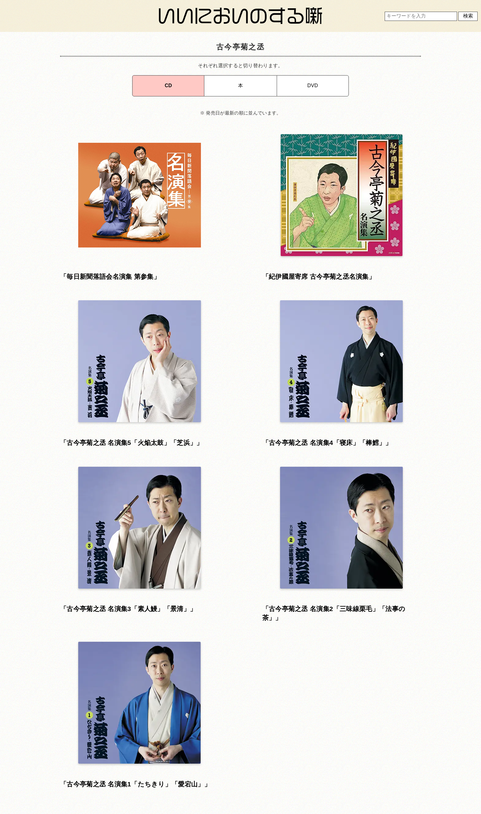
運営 (355, 758)
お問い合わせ (122, 775)
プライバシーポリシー (238, 775)
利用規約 (239, 758)
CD (168, 82)
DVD (312, 82)
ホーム (122, 758)
